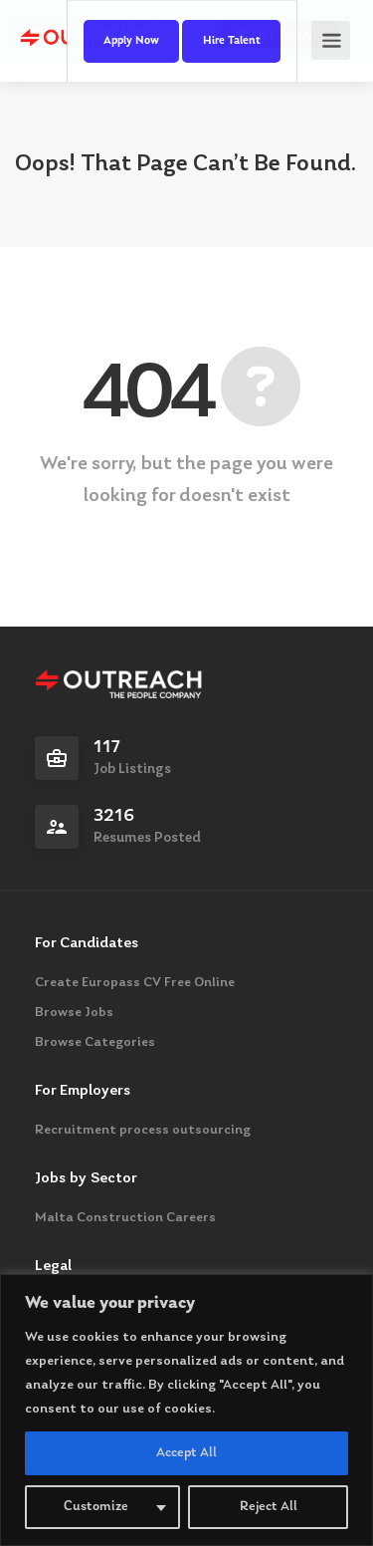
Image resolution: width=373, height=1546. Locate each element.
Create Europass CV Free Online (135, 983)
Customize (96, 1507)
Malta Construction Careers (125, 1218)
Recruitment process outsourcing (143, 1131)
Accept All (186, 1453)
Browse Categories (95, 1043)
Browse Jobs (74, 1013)
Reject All (268, 1507)
